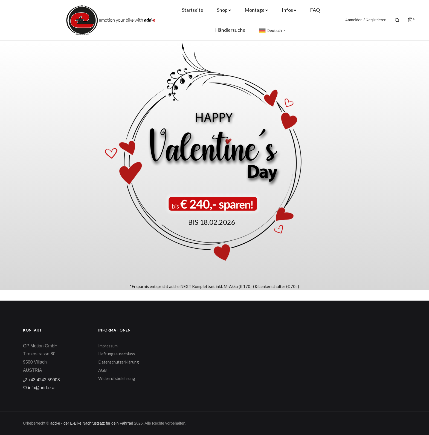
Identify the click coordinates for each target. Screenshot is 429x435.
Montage (255, 10)
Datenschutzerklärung (118, 361)
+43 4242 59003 (43, 380)
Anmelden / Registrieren (365, 20)
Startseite (192, 10)
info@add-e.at (41, 387)
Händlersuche (230, 30)
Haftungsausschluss (116, 353)
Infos (287, 10)
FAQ (315, 10)
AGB (102, 370)
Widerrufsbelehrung (116, 378)
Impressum (108, 345)
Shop (222, 10)
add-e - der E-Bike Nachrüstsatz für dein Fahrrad (91, 423)
